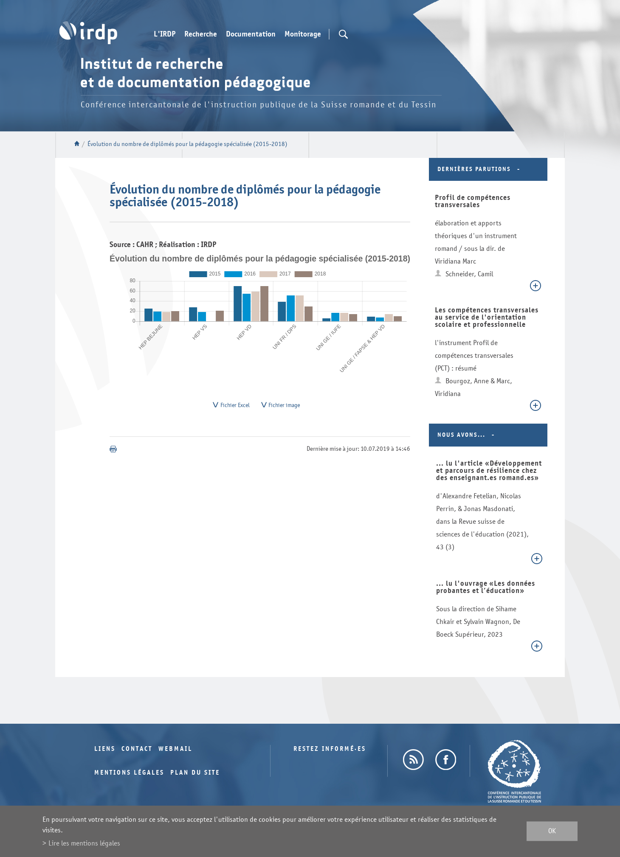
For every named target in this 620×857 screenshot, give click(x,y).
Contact (136, 749)
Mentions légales (129, 773)
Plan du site (195, 773)
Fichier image (284, 407)
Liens (105, 749)
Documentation (251, 34)
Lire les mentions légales (84, 843)
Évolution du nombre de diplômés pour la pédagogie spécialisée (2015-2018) (187, 144)
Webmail (175, 749)
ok (552, 831)
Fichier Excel (235, 407)
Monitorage (303, 34)
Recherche (200, 34)
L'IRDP (164, 34)
